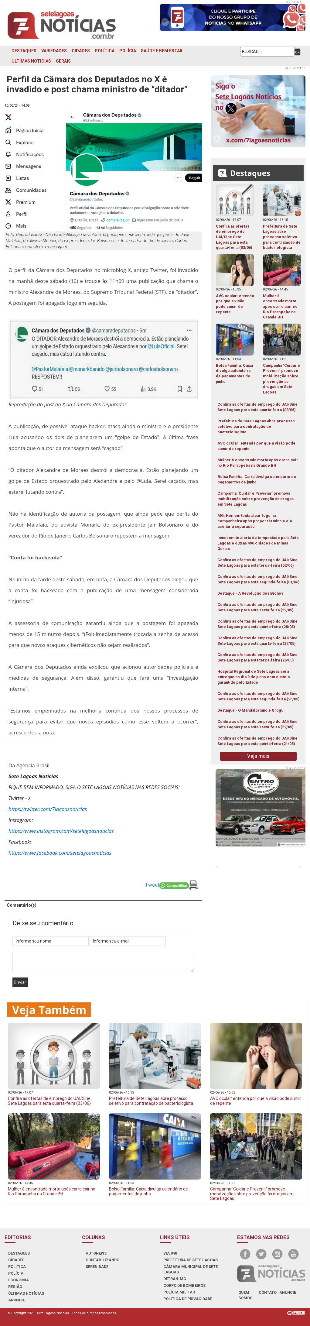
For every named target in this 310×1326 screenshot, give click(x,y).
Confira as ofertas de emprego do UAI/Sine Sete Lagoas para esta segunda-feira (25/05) (258, 696)
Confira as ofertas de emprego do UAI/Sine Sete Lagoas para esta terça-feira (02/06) (257, 563)
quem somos (245, 1295)
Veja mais (258, 756)
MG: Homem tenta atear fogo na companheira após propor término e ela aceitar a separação (254, 521)
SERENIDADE (97, 1266)
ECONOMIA (18, 1280)
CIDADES (81, 50)
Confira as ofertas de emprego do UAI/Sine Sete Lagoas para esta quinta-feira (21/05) (257, 741)
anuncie (287, 1292)
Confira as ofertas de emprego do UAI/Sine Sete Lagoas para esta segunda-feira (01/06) (258, 579)
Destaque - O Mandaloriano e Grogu (250, 710)
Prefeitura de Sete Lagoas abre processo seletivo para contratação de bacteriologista (256, 426)
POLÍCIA (127, 50)
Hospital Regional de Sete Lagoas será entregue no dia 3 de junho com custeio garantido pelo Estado (253, 677)
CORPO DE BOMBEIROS (184, 1285)
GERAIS (63, 61)
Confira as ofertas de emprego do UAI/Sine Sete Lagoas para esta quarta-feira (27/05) (257, 641)
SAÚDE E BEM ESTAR (161, 50)
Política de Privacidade (187, 1299)
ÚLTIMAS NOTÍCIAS (31, 61)
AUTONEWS (96, 1253)
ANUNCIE (16, 1300)
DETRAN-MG (174, 1278)
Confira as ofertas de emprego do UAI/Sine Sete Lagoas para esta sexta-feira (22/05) (257, 724)
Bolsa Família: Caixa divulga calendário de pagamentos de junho (256, 479)
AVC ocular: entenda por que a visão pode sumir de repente (256, 446)
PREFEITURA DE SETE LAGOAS (190, 1260)
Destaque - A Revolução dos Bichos (250, 593)
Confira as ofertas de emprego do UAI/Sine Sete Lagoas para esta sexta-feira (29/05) (257, 607)
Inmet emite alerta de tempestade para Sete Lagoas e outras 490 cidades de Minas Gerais (258, 543)
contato (268, 1292)
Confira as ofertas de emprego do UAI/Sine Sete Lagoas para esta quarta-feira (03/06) (257, 407)
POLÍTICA (104, 50)
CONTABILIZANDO (102, 1260)
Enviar (20, 982)
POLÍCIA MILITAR (179, 1292)
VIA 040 (170, 1253)
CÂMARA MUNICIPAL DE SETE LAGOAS (190, 1269)
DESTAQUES (24, 50)
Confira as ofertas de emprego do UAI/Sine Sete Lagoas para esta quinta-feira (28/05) (257, 624)
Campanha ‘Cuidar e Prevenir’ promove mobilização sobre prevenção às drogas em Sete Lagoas (255, 499)
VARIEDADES (54, 50)
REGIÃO (15, 1286)
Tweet (152, 885)
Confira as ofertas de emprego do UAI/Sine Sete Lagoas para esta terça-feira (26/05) (257, 657)
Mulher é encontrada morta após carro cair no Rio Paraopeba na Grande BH (257, 463)
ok (297, 52)
